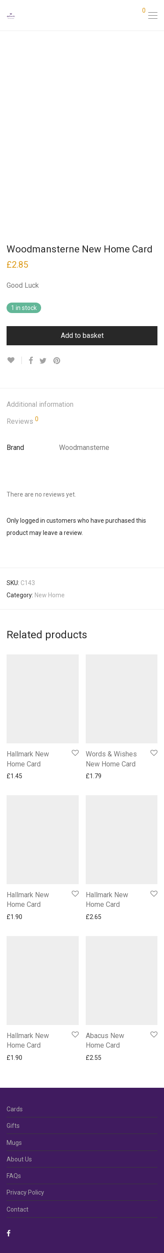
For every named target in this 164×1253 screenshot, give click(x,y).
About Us (19, 1159)
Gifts (13, 1125)
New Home (50, 595)
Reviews (22, 421)
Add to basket (82, 335)
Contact (17, 1209)
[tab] (82, 404)
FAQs (14, 1175)
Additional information (40, 404)
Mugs (14, 1142)
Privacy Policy (25, 1192)
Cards (15, 1109)
